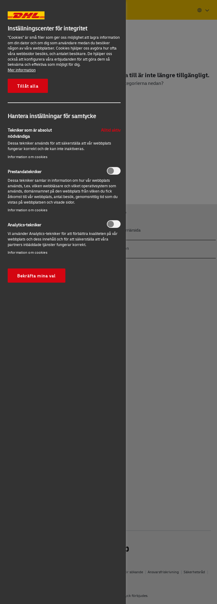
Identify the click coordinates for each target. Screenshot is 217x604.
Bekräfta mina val (36, 275)
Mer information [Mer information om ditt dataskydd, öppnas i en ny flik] (22, 70)
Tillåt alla (27, 86)
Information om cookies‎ (27, 156)
